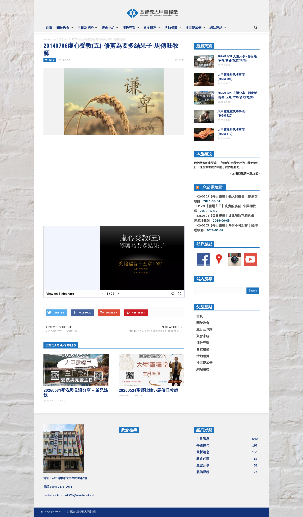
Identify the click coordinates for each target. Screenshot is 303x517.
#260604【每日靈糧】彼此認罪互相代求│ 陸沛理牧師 (225, 218)
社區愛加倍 (194, 29)
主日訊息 (59, 39)
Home (46, 39)
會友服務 (150, 29)
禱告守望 (129, 29)
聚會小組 (108, 29)
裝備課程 (227, 471)
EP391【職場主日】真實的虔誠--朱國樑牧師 (225, 208)
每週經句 (227, 445)
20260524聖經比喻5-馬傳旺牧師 (148, 390)
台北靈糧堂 (212, 187)
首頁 (49, 27)
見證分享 (227, 465)
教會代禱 (227, 458)
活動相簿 (171, 29)
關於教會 (63, 29)
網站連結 (216, 29)
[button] (255, 27)
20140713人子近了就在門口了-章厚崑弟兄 (155, 331)
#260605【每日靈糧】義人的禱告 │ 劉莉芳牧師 (226, 198)
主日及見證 (86, 29)
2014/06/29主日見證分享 (62, 331)
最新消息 (204, 46)
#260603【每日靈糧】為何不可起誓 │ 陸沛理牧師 (226, 227)
